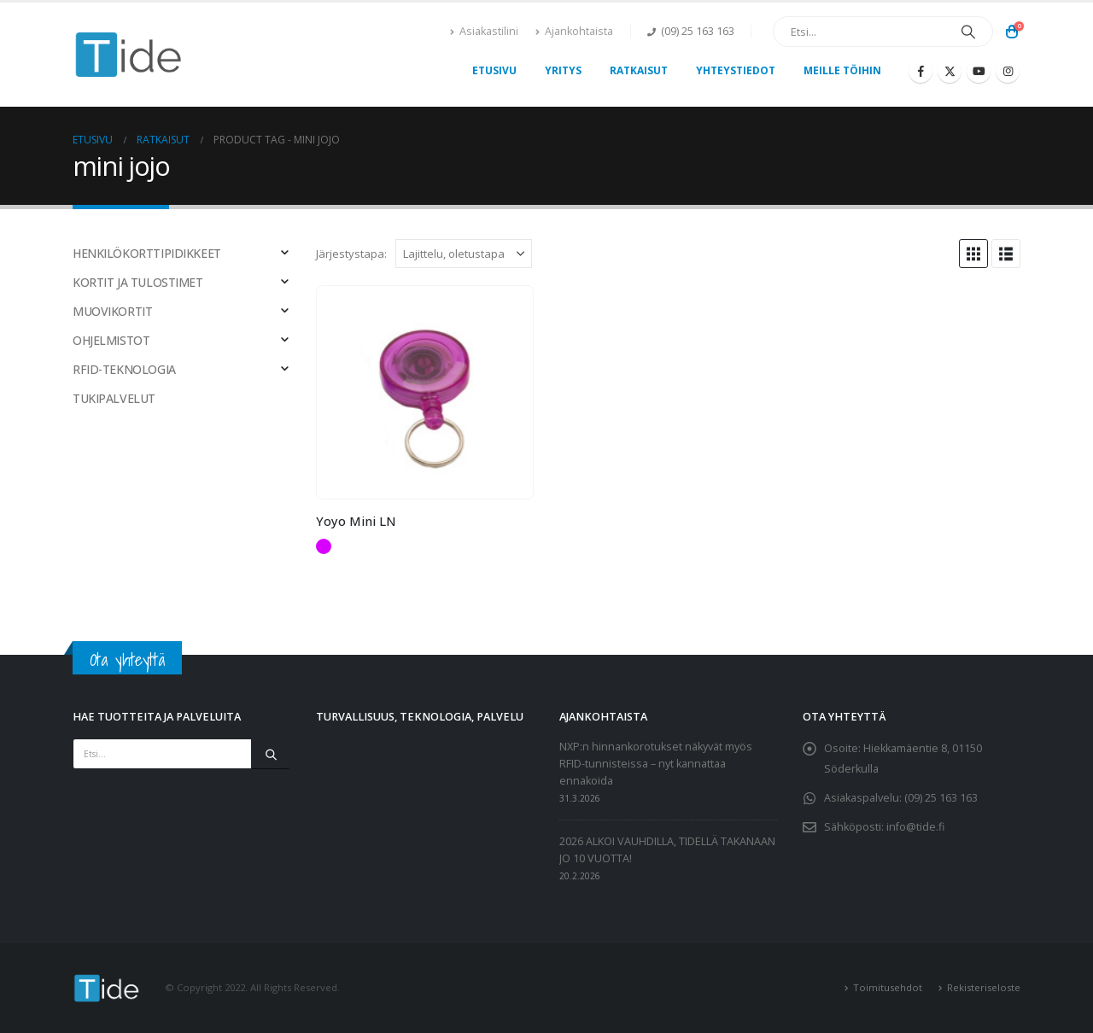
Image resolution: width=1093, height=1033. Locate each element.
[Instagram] (1008, 71)
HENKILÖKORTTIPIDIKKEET (147, 253)
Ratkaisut (639, 70)
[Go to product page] (424, 392)
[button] (973, 253)
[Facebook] (920, 71)
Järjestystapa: (351, 253)
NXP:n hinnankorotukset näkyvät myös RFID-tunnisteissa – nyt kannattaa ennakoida (655, 763)
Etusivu (494, 70)
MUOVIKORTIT (112, 311)
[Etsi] (968, 31)
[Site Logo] (129, 55)
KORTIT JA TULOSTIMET (138, 282)
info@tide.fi (915, 827)
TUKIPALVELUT (114, 398)
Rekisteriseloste (983, 987)
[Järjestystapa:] (463, 253)
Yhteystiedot (735, 70)
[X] (949, 71)
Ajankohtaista (574, 31)
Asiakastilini (484, 31)
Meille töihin (842, 70)
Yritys (563, 70)
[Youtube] (979, 71)
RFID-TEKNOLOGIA (124, 369)
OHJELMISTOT (111, 340)
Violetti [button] (323, 546)
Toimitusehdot (887, 987)
